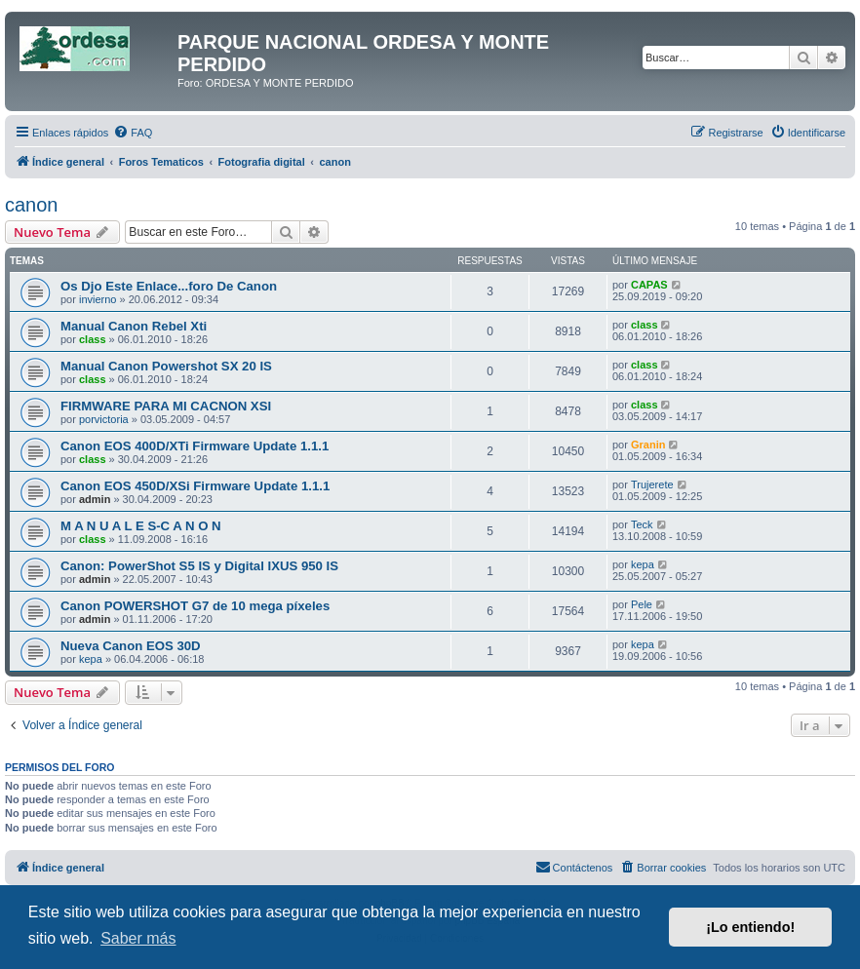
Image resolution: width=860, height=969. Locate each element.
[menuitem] (132, 132)
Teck (642, 524)
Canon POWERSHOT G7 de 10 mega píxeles (195, 606)
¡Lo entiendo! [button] (750, 927)
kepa (642, 564)
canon (32, 204)
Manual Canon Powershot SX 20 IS (166, 366)
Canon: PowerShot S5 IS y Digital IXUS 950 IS (199, 566)
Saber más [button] (138, 938)
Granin (648, 444)
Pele (641, 604)
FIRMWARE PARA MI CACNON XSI (165, 406)
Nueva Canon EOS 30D (130, 646)
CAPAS (649, 285)
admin (94, 499)
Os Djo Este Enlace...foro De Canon (168, 286)
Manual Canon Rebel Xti (133, 326)
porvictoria (104, 419)
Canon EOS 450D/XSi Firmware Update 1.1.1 (195, 486)
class (92, 339)
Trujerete (652, 484)
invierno (98, 299)
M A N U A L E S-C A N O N (140, 526)
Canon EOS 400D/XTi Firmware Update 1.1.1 (194, 446)
